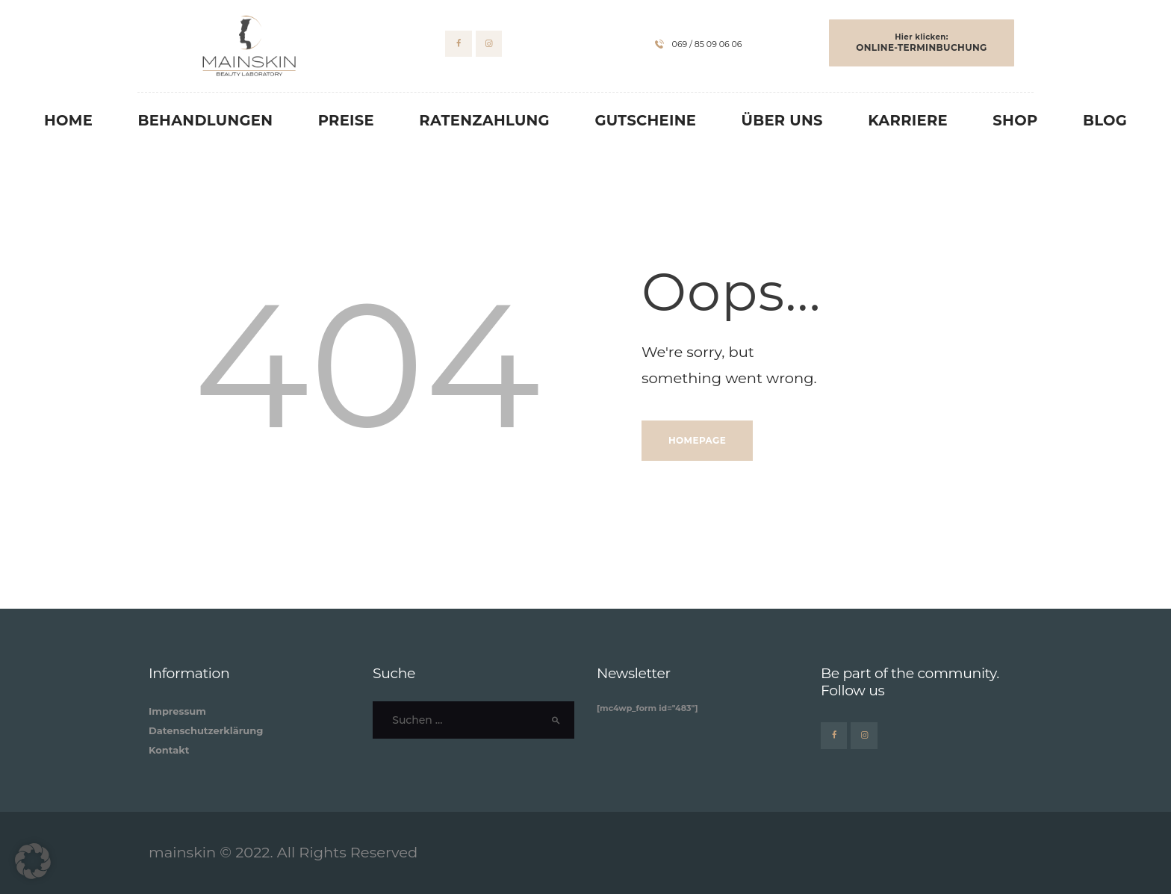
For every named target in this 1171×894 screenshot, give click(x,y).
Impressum (177, 711)
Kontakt (169, 750)
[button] (33, 861)
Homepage (697, 440)
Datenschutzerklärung (206, 730)
